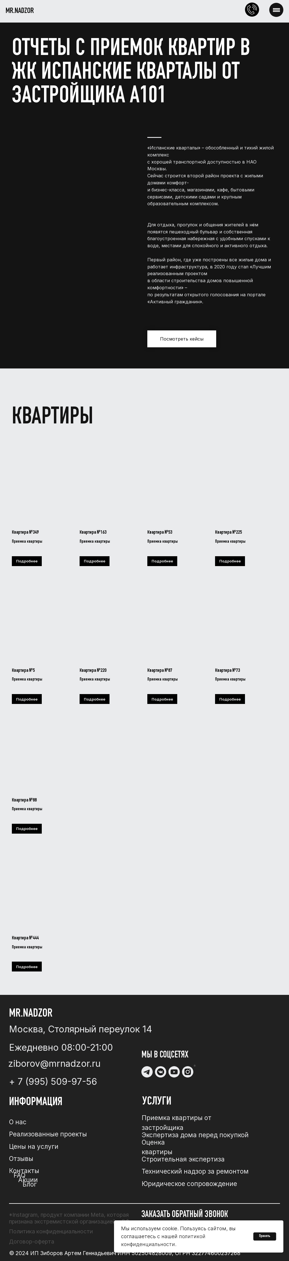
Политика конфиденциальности (51, 1231)
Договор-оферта (31, 1241)
